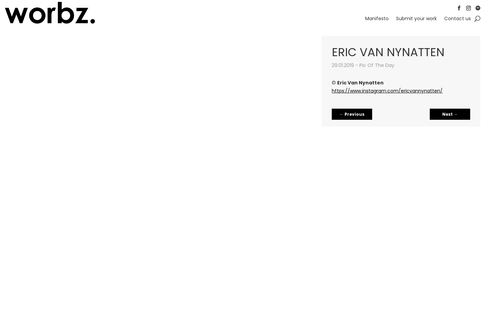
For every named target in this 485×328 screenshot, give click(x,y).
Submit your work (416, 19)
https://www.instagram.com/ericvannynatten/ (387, 90)
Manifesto (377, 19)
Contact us (457, 19)
